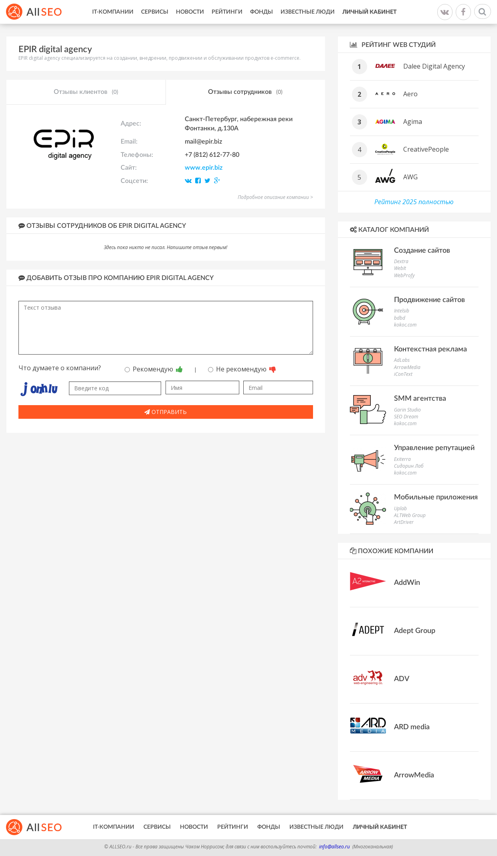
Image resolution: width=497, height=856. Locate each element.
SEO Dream (406, 416)
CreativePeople (426, 149)
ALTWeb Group (410, 515)
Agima (412, 121)
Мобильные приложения (436, 497)
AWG (410, 176)
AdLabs (402, 360)
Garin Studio (407, 409)
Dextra (401, 261)
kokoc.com (405, 324)
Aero (410, 93)
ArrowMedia (407, 367)
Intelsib (401, 310)
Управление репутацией (434, 448)
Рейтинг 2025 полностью (414, 201)
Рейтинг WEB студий (393, 44)
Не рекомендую (242, 369)
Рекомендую (154, 369)
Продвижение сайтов (429, 300)
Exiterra (402, 459)
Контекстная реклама (430, 349)
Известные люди (308, 12)
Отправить (165, 412)
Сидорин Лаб (409, 465)
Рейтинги (227, 12)
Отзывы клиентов (86, 92)
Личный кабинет (369, 12)
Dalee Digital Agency (434, 66)
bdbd (399, 317)
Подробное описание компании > (275, 197)
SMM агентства (420, 398)
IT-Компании (112, 12)
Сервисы (154, 12)
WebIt (400, 268)
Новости (190, 12)
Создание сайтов (422, 250)
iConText (403, 374)
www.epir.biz (203, 167)
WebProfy (404, 275)
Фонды (261, 12)
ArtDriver (404, 522)
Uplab (400, 508)
